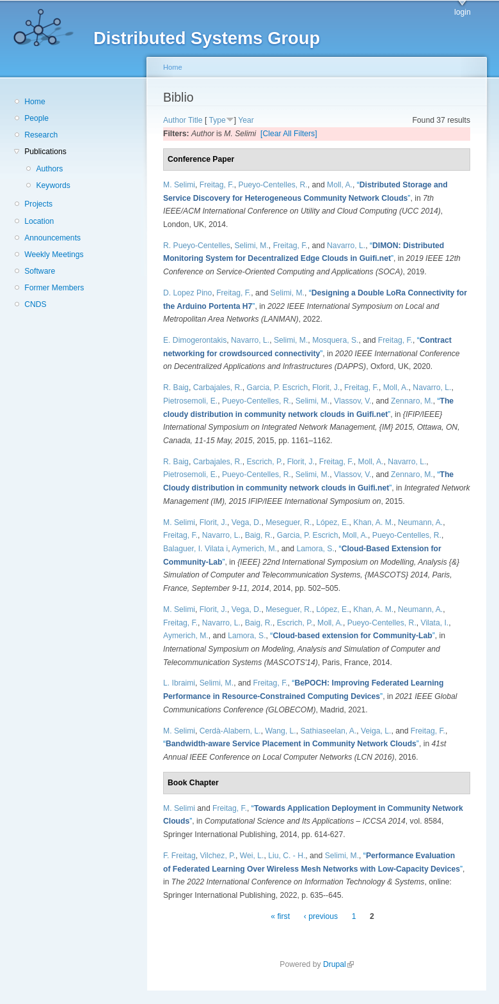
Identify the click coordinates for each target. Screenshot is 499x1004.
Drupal (338, 964)
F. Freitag (179, 855)
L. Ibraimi (179, 682)
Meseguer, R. (288, 522)
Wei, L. (252, 855)
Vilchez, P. (217, 855)
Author (174, 120)
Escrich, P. (264, 461)
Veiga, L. (376, 730)
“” (352, 635)
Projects (38, 204)
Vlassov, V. (353, 400)
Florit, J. (326, 387)
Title (195, 120)
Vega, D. (247, 522)
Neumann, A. (420, 522)
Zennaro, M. (412, 400)
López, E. (332, 522)
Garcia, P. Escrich (277, 387)
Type (217, 120)
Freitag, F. (217, 184)
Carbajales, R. (217, 387)
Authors (49, 168)
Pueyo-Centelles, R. (273, 184)
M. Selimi (179, 184)
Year (246, 120)
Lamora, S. (315, 548)
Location (39, 221)
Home (34, 101)
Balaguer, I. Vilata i (195, 548)
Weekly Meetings (53, 254)
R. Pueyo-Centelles (196, 245)
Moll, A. (339, 184)
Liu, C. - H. (286, 855)
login (462, 12)
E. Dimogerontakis (194, 340)
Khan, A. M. (373, 522)
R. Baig (176, 387)
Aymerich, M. (254, 548)
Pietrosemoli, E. (190, 400)
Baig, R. (259, 535)
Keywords (53, 185)
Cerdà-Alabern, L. (230, 730)
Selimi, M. (252, 245)
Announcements (52, 237)
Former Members (54, 287)
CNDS (35, 304)
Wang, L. (280, 730)
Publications (45, 151)
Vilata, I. (435, 622)
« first (280, 916)
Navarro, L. (346, 245)
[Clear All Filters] (288, 133)
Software (39, 271)
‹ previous (321, 916)
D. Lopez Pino (187, 292)
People (36, 118)
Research (41, 134)
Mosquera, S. (335, 340)
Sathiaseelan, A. (328, 730)
